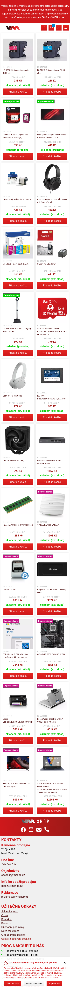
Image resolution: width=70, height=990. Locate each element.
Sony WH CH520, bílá (12, 396)
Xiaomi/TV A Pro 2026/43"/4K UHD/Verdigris (16, 785)
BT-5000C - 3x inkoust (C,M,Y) (15, 264)
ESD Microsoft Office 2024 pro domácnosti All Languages (16, 655)
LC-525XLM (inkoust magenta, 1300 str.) (16, 71)
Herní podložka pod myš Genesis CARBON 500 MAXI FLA (51, 136)
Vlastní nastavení (34, 983)
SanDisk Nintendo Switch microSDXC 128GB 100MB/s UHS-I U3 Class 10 (52, 332)
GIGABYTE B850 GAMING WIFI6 (51, 654)
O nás (4, 915)
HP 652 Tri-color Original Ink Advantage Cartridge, (15, 136)
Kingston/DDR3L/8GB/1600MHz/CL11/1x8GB (18, 525)
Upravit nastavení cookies (16, 938)
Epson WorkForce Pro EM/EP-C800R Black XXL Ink (50, 720)
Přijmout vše (54, 983)
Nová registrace (10, 931)
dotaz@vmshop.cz (12, 885)
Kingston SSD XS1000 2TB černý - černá (52, 591)
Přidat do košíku (17, 91)
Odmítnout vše (12, 983)
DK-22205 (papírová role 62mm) (17, 199)
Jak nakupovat (9, 911)
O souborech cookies (13, 934)
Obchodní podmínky (12, 927)
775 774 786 (8, 864)
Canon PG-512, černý (46, 264)
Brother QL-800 (9, 590)
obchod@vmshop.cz (13, 874)
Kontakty (6, 919)
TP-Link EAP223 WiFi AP (48, 525)
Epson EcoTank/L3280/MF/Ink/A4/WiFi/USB (18, 720)
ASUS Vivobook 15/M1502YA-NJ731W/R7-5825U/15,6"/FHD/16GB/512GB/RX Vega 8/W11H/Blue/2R (52, 788)
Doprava (6, 923)
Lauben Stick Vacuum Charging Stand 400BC (17, 330)
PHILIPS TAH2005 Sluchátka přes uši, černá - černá (52, 200)
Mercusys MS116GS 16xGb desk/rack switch (49, 462)
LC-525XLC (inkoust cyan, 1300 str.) (51, 71)
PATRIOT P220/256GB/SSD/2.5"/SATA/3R (51, 397)
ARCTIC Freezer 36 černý (13, 460)
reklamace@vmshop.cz (14, 896)
